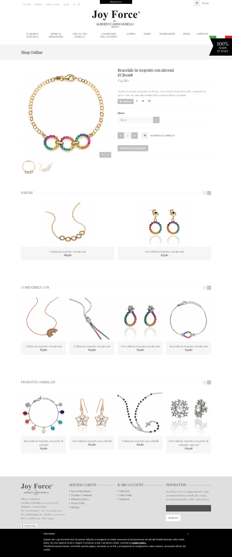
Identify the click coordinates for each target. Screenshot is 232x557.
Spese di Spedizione (56, 35)
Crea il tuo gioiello (79, 35)
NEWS (186, 33)
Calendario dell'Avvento (108, 35)
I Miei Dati (124, 491)
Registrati (124, 499)
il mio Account (52, 4)
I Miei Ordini (125, 495)
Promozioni (167, 33)
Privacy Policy (78, 503)
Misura (121, 113)
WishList (38, 4)
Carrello (27, 4)
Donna (131, 33)
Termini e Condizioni (81, 495)
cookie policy (139, 543)
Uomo (147, 33)
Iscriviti (173, 517)
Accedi (66, 4)
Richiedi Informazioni (133, 148)
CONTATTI (202, 33)
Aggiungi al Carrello (162, 135)
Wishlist (126, 101)
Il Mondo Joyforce (33, 35)
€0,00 (205, 3)
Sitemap (75, 507)
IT (74, 4)
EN (78, 4)
